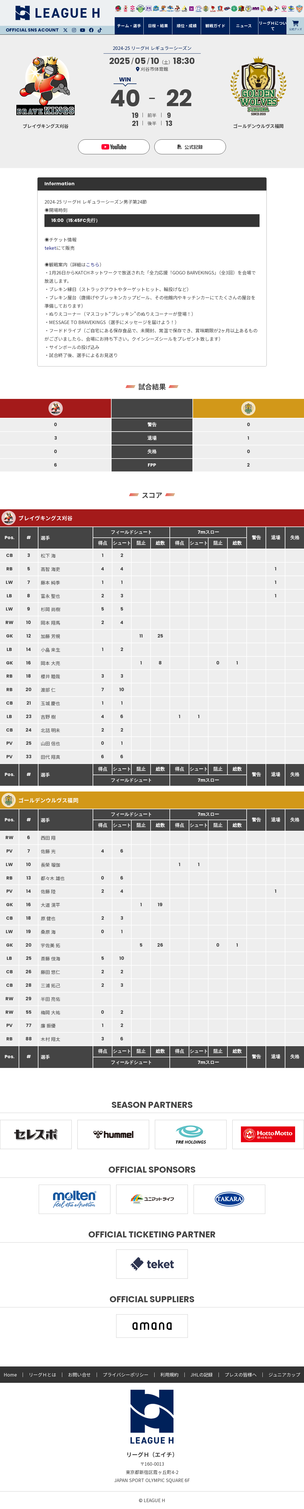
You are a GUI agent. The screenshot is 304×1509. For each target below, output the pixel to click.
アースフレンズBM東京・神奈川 (140, 8)
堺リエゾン (191, 8)
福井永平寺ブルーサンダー (155, 8)
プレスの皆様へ (241, 1374)
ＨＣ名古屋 (248, 8)
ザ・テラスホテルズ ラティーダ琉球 (299, 8)
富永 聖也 (50, 595)
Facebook (91, 30)
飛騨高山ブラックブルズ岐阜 (241, 8)
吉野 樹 (48, 716)
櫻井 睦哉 (50, 676)
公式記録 (193, 146)
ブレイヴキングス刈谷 (177, 8)
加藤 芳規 (50, 636)
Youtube (82, 30)
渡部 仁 (48, 689)
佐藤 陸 (48, 891)
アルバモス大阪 (184, 8)
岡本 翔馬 (50, 622)
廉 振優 (48, 1025)
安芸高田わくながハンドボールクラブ (198, 8)
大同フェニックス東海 (170, 8)
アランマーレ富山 (227, 8)
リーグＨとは (42, 1374)
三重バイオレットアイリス (255, 8)
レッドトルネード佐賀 (213, 8)
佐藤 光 (48, 851)
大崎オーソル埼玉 (125, 8)
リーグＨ (57, 13)
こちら (93, 264)
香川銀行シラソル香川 (276, 8)
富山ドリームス (148, 8)
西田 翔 (48, 837)
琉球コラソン (220, 8)
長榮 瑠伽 (50, 864)
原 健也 (48, 918)
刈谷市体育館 (154, 68)
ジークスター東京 (132, 8)
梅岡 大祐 (50, 1012)
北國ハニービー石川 (234, 8)
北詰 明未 (50, 730)
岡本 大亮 (50, 663)
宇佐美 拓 (50, 945)
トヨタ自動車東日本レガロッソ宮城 (118, 8)
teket (50, 247)
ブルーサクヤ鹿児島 (291, 8)
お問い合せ (79, 1374)
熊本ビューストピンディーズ (284, 8)
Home (10, 1374)
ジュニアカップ (284, 1374)
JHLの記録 (201, 1374)
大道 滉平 (50, 904)
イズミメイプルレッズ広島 (270, 8)
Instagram (74, 30)
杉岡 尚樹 (50, 609)
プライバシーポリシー (126, 1374)
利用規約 (169, 1374)
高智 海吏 (50, 569)
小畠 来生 (50, 649)
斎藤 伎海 (50, 958)
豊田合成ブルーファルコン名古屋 (163, 8)
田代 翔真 (50, 756)
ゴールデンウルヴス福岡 (205, 8)
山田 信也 (50, 743)
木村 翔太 (50, 1039)
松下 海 (48, 555)
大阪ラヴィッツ (262, 8)
